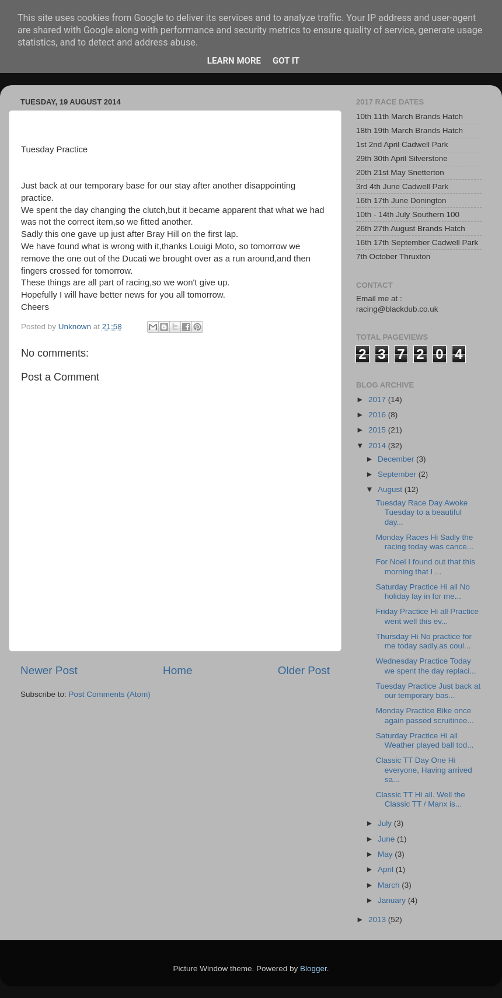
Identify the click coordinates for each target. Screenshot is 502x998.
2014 (378, 445)
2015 (378, 429)
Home (177, 670)
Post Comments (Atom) (110, 694)
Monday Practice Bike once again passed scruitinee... (425, 715)
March (390, 885)
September (398, 474)
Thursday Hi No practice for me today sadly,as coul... (424, 641)
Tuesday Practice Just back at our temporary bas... (428, 691)
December (397, 459)
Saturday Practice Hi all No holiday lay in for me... (423, 591)
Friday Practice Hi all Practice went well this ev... (427, 616)
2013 (378, 919)
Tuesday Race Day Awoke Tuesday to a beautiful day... (422, 512)
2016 (378, 414)
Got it (286, 60)
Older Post (304, 670)
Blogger (313, 968)
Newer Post (49, 670)
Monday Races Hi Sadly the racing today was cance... (424, 542)
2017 (378, 399)
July (386, 823)
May (386, 854)
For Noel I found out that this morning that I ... (425, 566)
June (387, 839)
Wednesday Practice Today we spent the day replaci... (426, 666)
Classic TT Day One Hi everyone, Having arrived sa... (424, 769)
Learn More (234, 60)
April (387, 869)
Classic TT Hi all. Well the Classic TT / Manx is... (420, 799)
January (393, 900)
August (391, 489)
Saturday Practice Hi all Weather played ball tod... (425, 740)
